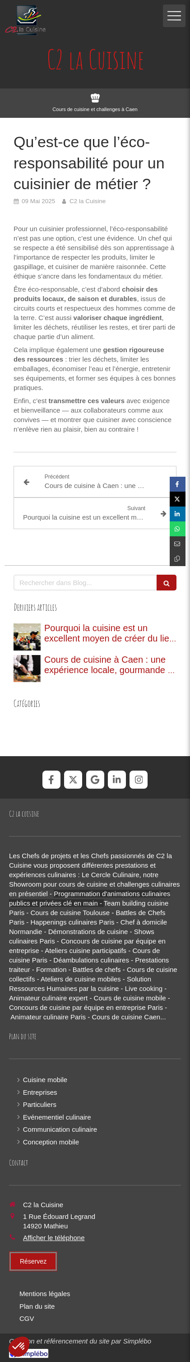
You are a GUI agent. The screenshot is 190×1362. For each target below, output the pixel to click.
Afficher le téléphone (54, 1237)
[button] (19, 1346)
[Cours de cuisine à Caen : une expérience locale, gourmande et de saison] (27, 668)
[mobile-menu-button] (174, 16)
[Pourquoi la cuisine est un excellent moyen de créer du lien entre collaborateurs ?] (27, 637)
